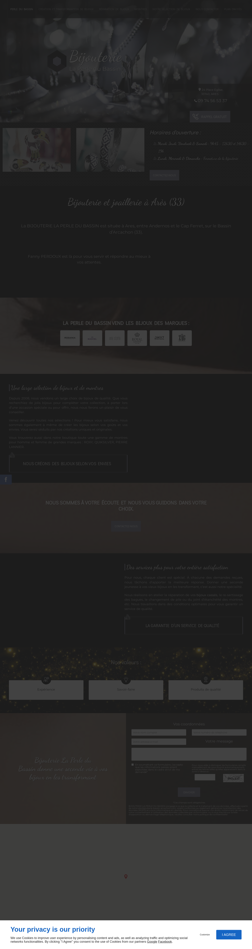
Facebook (165, 941)
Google (152, 941)
